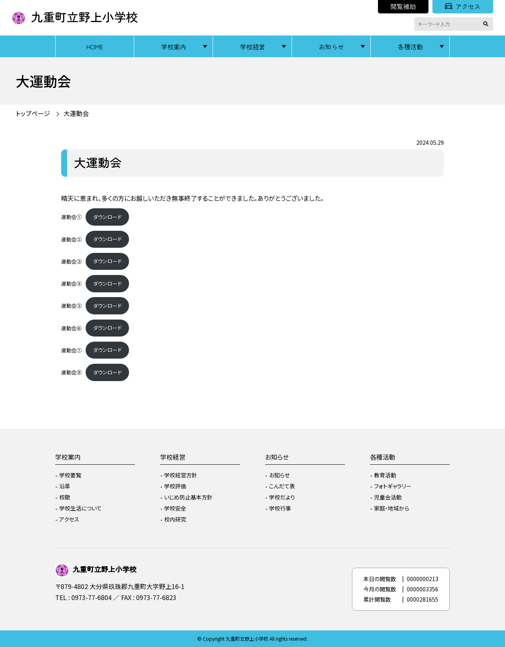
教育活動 (385, 475)
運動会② (71, 239)
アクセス (463, 6)
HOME (94, 46)
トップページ (33, 113)
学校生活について (80, 508)
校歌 (64, 497)
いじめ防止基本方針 (188, 497)
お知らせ (331, 46)
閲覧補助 (403, 6)
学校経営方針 (180, 475)
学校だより (282, 497)
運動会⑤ (71, 305)
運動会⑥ (71, 327)
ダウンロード (107, 217)
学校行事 (280, 508)
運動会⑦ (71, 349)
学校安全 (175, 508)
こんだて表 (282, 486)
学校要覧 (70, 475)
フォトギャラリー (392, 486)
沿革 (64, 486)
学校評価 (175, 486)
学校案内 (173, 46)
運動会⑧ (71, 372)
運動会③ (71, 261)
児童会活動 (388, 497)
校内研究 (175, 519)
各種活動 (410, 46)
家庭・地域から (391, 508)
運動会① (71, 217)
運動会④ (71, 283)
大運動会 (76, 113)
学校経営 (252, 46)
